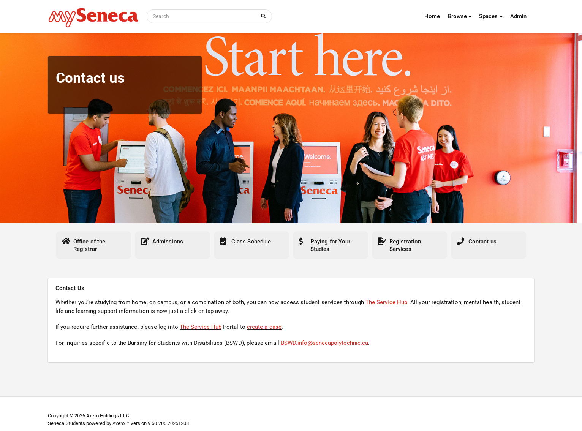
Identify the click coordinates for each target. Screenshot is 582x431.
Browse (460, 16)
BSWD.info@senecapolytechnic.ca (324, 342)
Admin (518, 16)
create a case (264, 327)
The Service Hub (386, 302)
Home (432, 16)
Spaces (491, 16)
